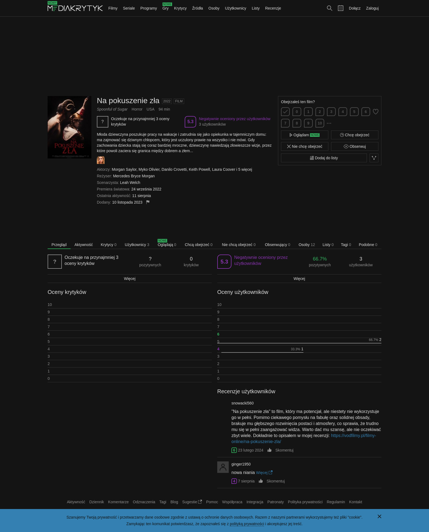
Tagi (346, 244)
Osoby (213, 8)
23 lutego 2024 (250, 450)
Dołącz (355, 8)
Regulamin (336, 502)
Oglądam (305, 135)
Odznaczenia (144, 502)
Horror (137, 109)
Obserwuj (355, 146)
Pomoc (212, 502)
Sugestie (192, 502)
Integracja (255, 502)
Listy (256, 8)
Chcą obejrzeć (199, 244)
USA (151, 109)
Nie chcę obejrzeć (304, 146)
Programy (148, 8)
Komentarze (118, 502)
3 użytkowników (212, 124)
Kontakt (355, 502)
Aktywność (83, 244)
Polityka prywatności (305, 502)
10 (320, 123)
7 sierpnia (246, 481)
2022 (167, 101)
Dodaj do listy (324, 158)
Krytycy (180, 8)
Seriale (129, 8)
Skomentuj (285, 450)
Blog (174, 502)
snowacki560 (242, 403)
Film (178, 101)
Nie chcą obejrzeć (239, 244)
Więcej (129, 278)
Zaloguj (372, 8)
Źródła (197, 8)
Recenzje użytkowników (246, 391)
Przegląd (58, 244)
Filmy (112, 8)
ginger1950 (241, 464)
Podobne (368, 244)
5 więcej (245, 169)
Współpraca (232, 502)
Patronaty (275, 502)
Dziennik (96, 502)
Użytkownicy (235, 8)
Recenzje (273, 8)
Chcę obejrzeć (354, 135)
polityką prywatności (247, 524)
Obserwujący (277, 244)
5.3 (190, 121)
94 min (164, 109)
